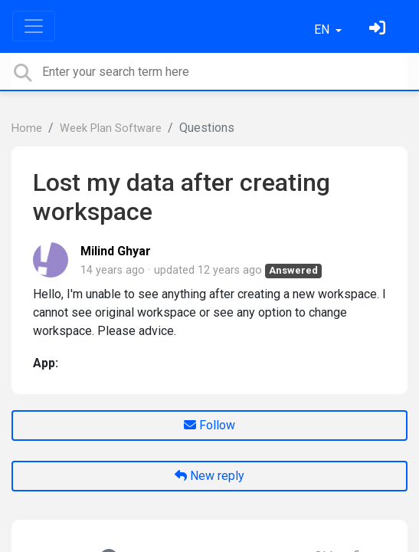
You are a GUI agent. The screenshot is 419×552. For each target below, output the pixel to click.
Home (26, 128)
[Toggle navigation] (33, 26)
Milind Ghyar (115, 251)
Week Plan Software (111, 128)
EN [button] (323, 29)
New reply (209, 475)
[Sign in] (379, 29)
